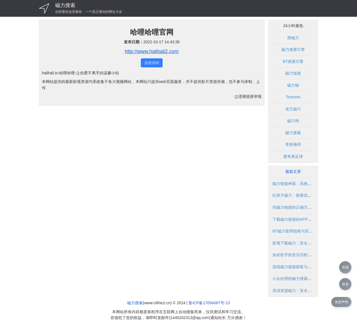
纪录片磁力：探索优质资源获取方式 (303, 195)
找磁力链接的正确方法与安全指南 (301, 207)
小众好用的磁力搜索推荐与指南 (299, 278)
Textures (293, 97)
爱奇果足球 (293, 156)
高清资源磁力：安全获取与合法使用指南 (307, 290)
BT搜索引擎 (293, 61)
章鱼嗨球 (293, 144)
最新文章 (293, 171)
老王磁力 (293, 109)
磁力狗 (293, 120)
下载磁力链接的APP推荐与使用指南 (303, 219)
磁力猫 (293, 85)
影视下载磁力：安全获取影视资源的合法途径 (311, 243)
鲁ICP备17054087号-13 (209, 303)
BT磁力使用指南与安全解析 (296, 231)
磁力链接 (293, 73)
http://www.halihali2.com (151, 51)
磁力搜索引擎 (293, 49)
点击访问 (151, 63)
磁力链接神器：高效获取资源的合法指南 (307, 183)
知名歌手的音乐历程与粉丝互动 (299, 255)
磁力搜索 (65, 5)
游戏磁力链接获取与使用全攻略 (299, 267)
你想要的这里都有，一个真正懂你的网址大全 (88, 11)
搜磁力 (293, 37)
